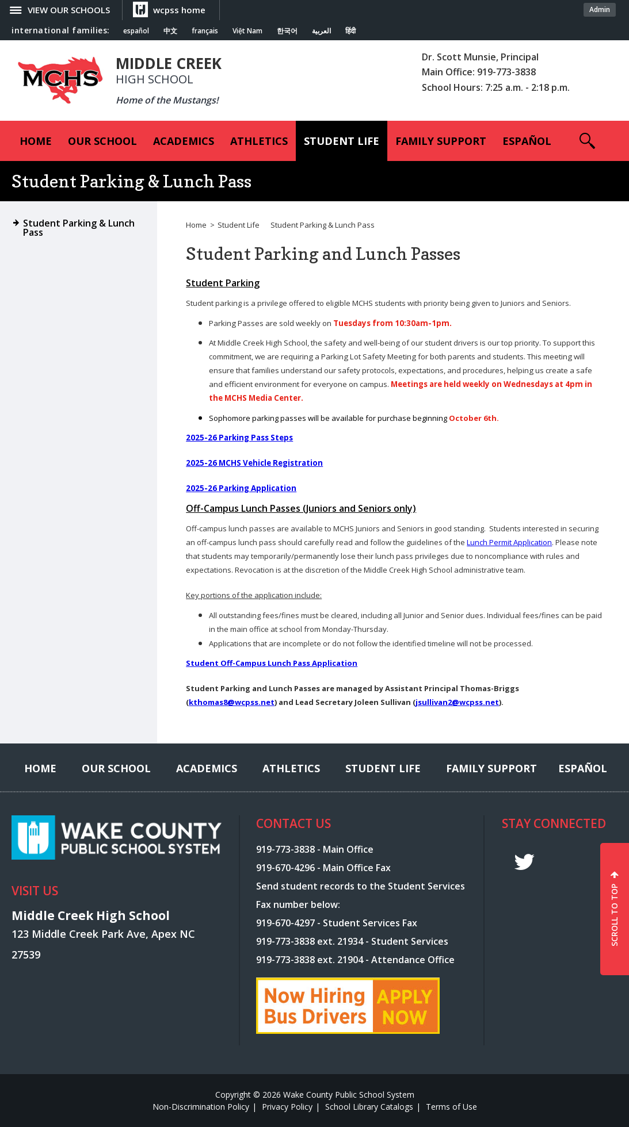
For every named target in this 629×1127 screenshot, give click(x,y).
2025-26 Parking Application (241, 488)
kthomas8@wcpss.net (232, 702)
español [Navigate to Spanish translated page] (136, 31)
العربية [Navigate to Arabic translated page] (321, 31)
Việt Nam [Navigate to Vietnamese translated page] (247, 31)
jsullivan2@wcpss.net (457, 702)
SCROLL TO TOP (614, 915)
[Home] (36, 141)
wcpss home (179, 10)
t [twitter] (524, 862)
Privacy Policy (287, 1106)
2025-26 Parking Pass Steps (239, 437)
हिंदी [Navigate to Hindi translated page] (350, 31)
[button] (587, 141)
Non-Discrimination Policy (201, 1106)
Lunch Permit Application (509, 542)
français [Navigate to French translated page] (205, 31)
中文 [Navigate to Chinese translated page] (170, 31)
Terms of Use (451, 1106)
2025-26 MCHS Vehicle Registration (254, 463)
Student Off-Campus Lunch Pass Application (271, 663)
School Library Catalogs (369, 1106)
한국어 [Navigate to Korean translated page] (287, 31)
